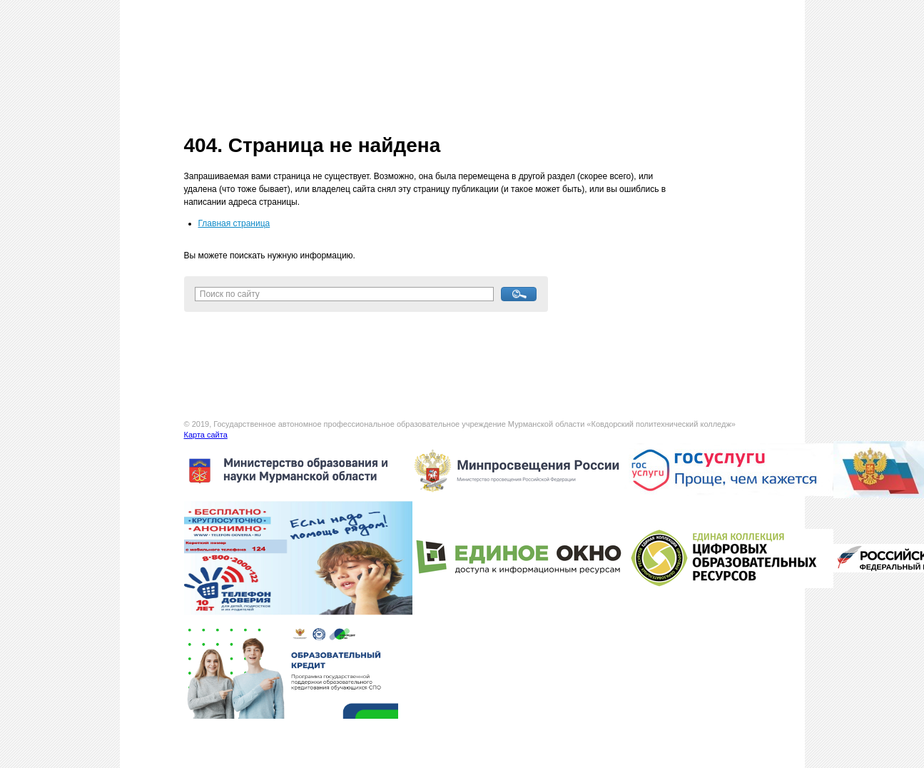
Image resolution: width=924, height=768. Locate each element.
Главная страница (234, 223)
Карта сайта (206, 434)
